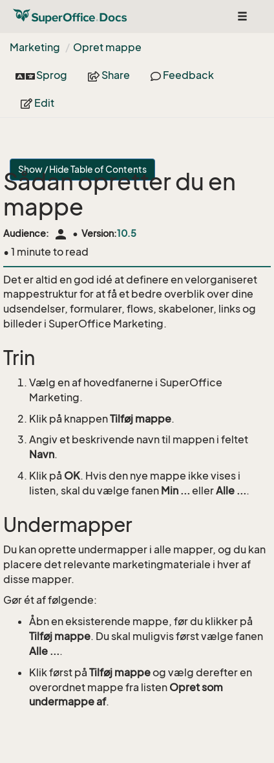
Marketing (35, 47)
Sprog (41, 75)
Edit (37, 102)
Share (109, 75)
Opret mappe (107, 47)
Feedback (182, 75)
